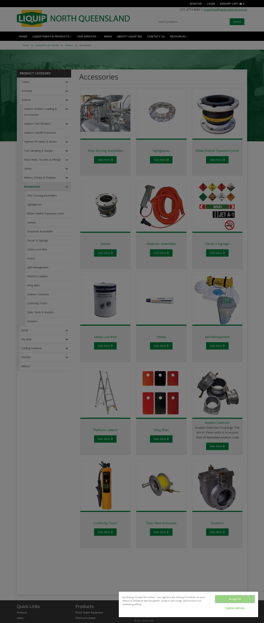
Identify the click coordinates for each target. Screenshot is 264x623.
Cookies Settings (235, 607)
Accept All (235, 599)
